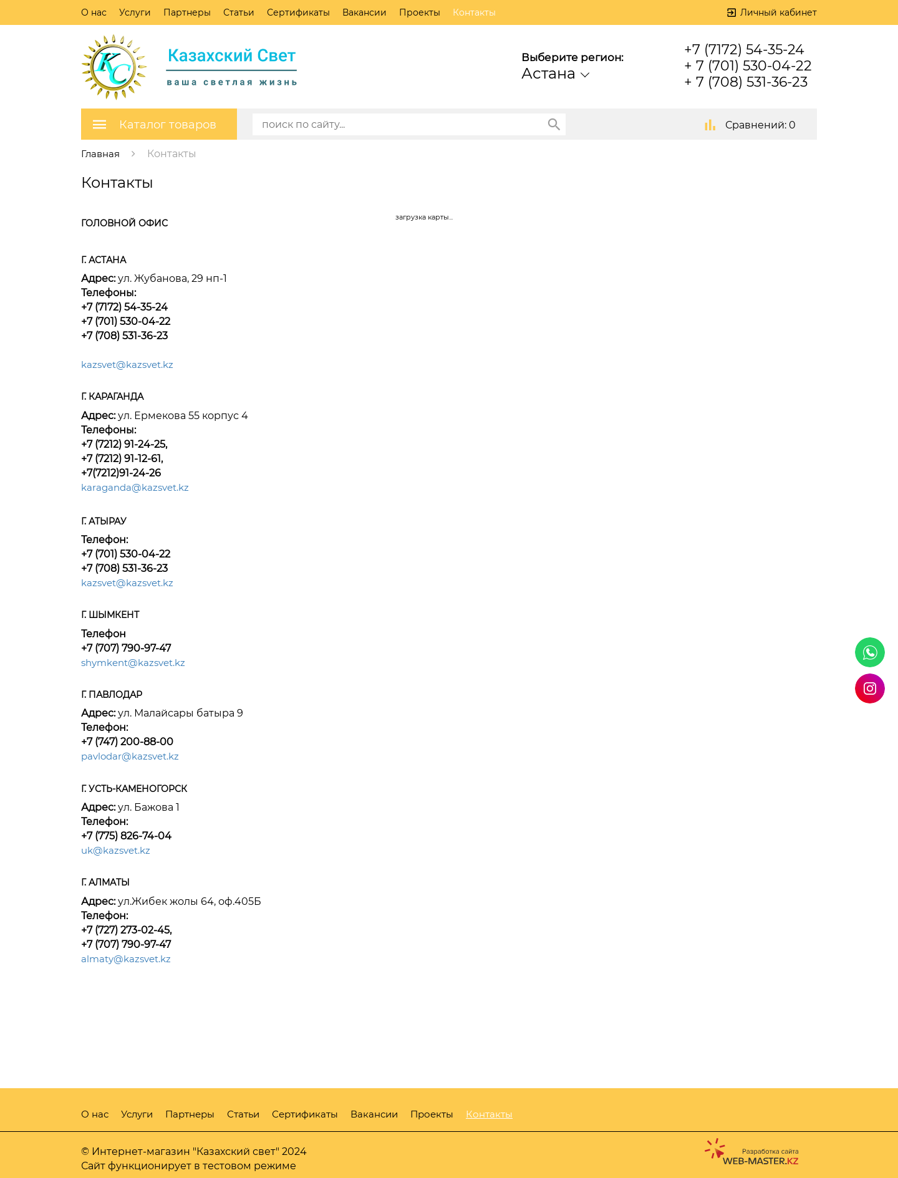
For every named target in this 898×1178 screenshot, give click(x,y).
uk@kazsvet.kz (118, 849)
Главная (101, 153)
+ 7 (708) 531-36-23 (746, 82)
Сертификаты (298, 12)
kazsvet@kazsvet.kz (131, 364)
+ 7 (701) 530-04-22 (748, 65)
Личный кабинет (778, 12)
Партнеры (187, 12)
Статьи (238, 12)
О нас (94, 12)
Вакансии (364, 12)
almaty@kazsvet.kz (129, 957)
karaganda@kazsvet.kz (138, 487)
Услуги (135, 12)
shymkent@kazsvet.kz (138, 661)
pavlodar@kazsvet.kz (133, 755)
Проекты (419, 12)
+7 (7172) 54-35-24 (744, 49)
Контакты (474, 12)
